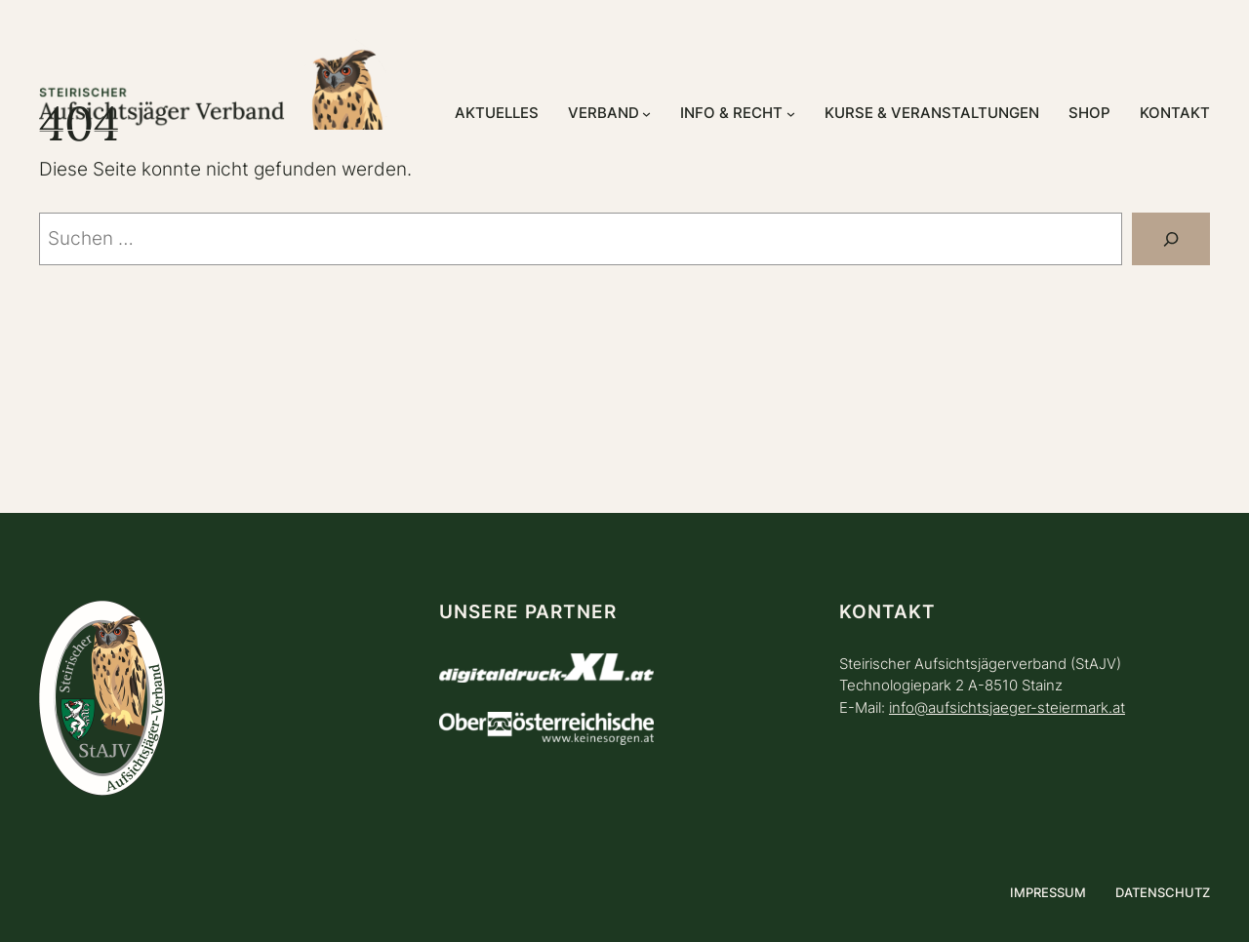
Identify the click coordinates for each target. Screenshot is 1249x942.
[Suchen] (1171, 239)
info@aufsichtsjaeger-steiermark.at (1007, 707)
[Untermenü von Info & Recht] (790, 113)
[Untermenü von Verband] (646, 113)
